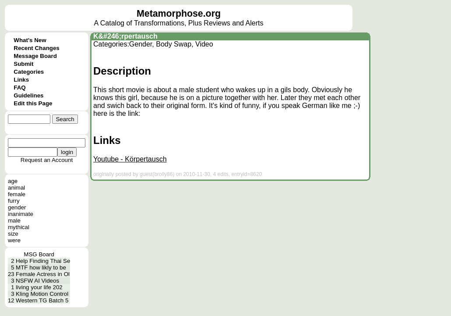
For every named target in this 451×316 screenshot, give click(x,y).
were (14, 240)
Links (21, 79)
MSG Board (39, 254)
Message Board (35, 56)
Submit (23, 64)
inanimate (20, 214)
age (13, 181)
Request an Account (47, 160)
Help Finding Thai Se (43, 261)
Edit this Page (33, 103)
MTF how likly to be (41, 267)
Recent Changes (36, 48)
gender (17, 207)
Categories (29, 71)
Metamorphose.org (179, 13)
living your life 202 (39, 287)
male (14, 220)
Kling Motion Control (42, 294)
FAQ (19, 87)
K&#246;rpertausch (125, 36)
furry (14, 201)
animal (16, 187)
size (13, 233)
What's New (30, 40)
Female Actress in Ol (43, 274)
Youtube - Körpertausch (130, 159)
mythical (18, 227)
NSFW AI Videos (37, 280)
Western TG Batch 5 (42, 300)
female (16, 194)
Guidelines (28, 95)
